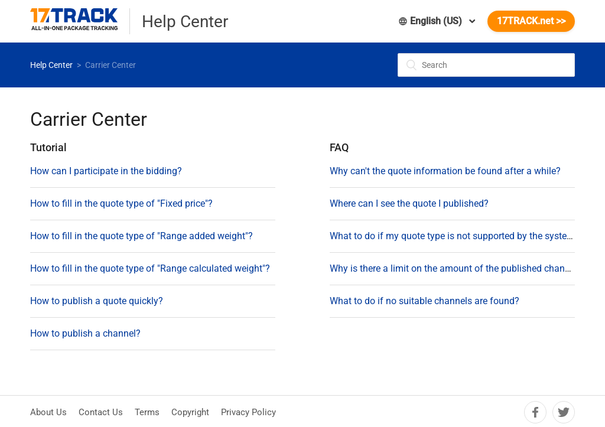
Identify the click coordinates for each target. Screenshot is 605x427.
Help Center (51, 65)
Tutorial (48, 147)
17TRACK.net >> (531, 21)
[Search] (486, 65)
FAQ (339, 147)
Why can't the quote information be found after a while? (445, 171)
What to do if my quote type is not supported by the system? (455, 236)
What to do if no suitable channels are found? (424, 301)
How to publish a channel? (85, 333)
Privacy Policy (248, 412)
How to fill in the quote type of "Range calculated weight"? (150, 268)
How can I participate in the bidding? (106, 171)
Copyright (190, 412)
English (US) (431, 21)
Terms (147, 412)
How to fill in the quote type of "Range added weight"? (141, 236)
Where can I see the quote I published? (409, 203)
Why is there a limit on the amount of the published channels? (458, 268)
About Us (48, 412)
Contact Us (101, 412)
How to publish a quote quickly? (96, 301)
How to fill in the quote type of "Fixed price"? (121, 203)
